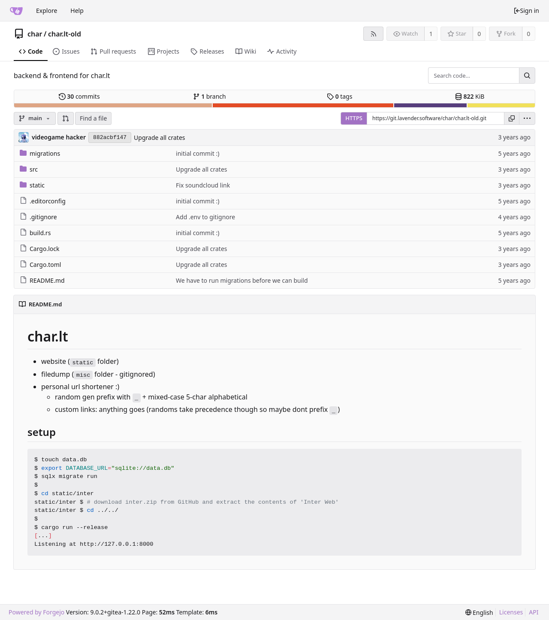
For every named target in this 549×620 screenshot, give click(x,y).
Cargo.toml (40, 264)
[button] (65, 118)
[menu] (527, 118)
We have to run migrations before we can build (242, 280)
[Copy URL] (511, 118)
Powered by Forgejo (36, 612)
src (29, 169)
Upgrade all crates (159, 137)
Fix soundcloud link (203, 185)
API (533, 612)
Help (77, 10)
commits (79, 96)
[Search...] (527, 75)
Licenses (511, 612)
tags (339, 96)
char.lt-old (64, 34)
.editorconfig (43, 201)
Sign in (526, 10)
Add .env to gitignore (205, 217)
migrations (40, 153)
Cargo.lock (39, 249)
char (34, 34)
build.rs (35, 233)
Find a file (93, 118)
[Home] (16, 10)
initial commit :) (197, 153)
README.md (42, 280)
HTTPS (353, 118)
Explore (46, 10)
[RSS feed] (373, 34)
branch (209, 96)
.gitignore (38, 217)
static (32, 185)
